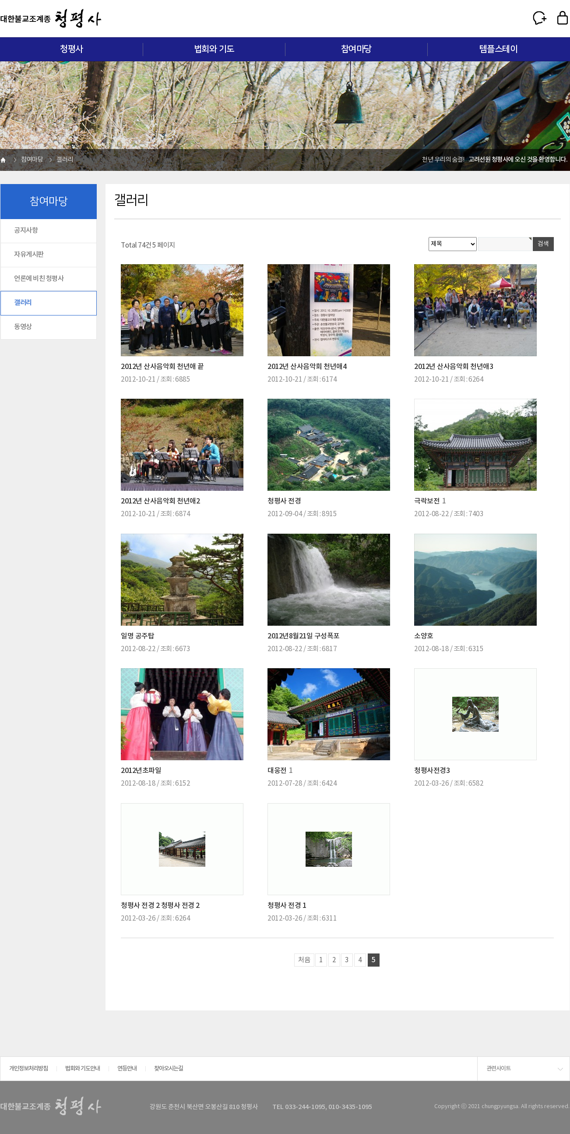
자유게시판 (29, 255)
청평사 (71, 49)
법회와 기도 (214, 49)
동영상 (23, 327)
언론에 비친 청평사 (38, 279)
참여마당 (356, 49)
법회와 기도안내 (82, 1068)
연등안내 (127, 1068)
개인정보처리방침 (28, 1068)
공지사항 (26, 230)
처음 (304, 960)
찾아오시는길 (168, 1068)
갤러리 (23, 303)
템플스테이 (498, 49)
